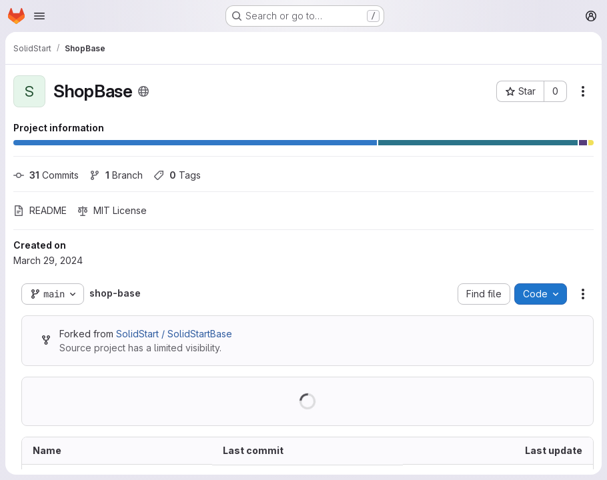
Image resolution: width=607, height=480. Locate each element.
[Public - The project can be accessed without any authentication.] (143, 91)
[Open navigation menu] (39, 16)
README (40, 210)
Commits (46, 175)
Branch (116, 175)
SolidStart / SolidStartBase (174, 333)
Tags (177, 175)
